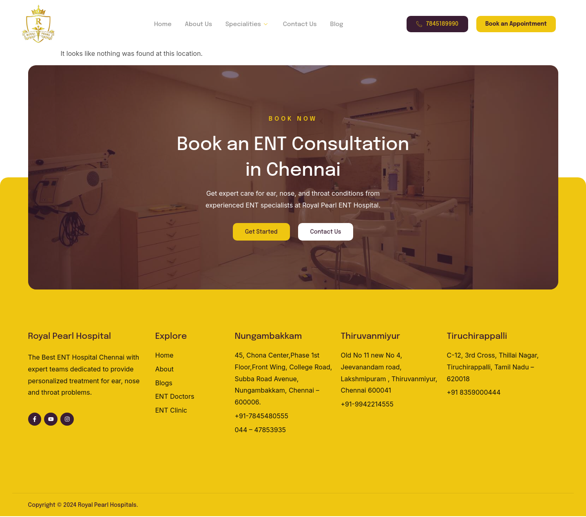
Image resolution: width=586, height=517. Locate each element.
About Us (199, 24)
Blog (334, 24)
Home (164, 24)
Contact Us (298, 24)
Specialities (247, 24)
